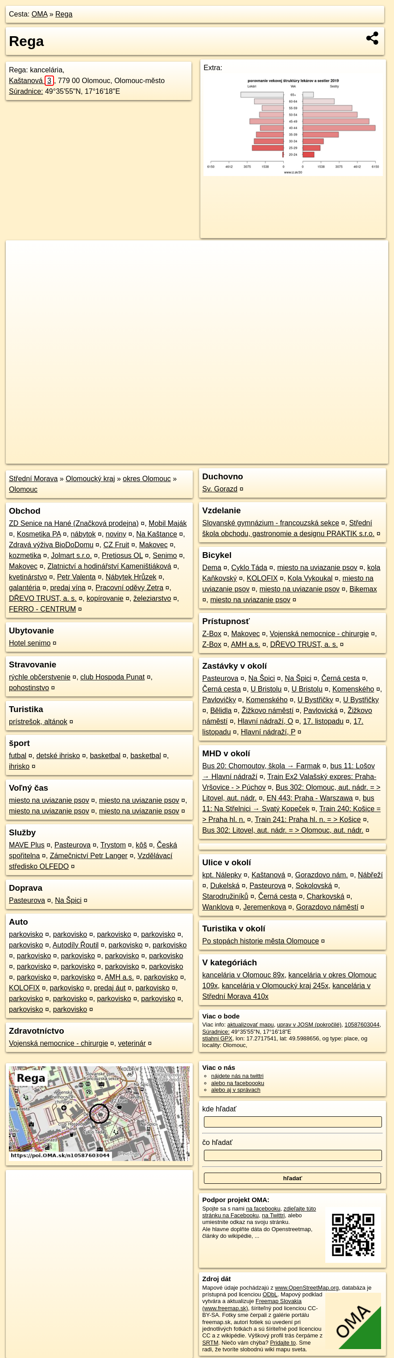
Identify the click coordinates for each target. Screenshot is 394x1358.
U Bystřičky (315, 700)
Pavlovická (320, 710)
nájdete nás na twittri (237, 1076)
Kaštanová (31, 80)
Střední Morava (33, 478)
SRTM (210, 1342)
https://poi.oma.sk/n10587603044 (346, 457)
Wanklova (217, 907)
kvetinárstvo (28, 577)
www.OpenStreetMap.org (307, 1287)
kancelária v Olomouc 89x (243, 975)
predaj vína (68, 587)
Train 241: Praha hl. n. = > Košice (308, 819)
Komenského (353, 689)
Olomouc (23, 489)
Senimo (165, 555)
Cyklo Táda (249, 567)
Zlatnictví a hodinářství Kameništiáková (109, 566)
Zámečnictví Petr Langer (89, 855)
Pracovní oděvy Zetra (129, 587)
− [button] (21, 269)
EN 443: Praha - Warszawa (309, 798)
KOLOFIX (24, 988)
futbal (17, 755)
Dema (211, 567)
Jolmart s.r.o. (71, 555)
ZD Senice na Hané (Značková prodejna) (74, 523)
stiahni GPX (217, 1038)
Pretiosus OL (122, 555)
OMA (40, 14)
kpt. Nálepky (221, 875)
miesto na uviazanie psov (49, 800)
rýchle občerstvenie (40, 677)
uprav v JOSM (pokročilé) (309, 1024)
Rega (63, 14)
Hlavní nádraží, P (268, 732)
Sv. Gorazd (219, 489)
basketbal (105, 755)
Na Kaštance (156, 534)
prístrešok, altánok (38, 721)
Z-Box (211, 633)
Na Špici (68, 900)
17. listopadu (323, 721)
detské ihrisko (58, 755)
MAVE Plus (27, 845)
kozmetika (25, 555)
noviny (116, 534)
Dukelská (225, 885)
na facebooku (263, 1208)
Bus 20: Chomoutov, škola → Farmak (261, 766)
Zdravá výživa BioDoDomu (51, 545)
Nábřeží (370, 875)
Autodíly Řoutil (76, 945)
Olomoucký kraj (90, 478)
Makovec (153, 545)
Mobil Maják (168, 523)
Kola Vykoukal (310, 578)
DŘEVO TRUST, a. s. (43, 598)
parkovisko (26, 934)
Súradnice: (26, 91)
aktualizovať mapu (250, 1024)
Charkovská (325, 896)
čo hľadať (217, 1142)
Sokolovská (313, 885)
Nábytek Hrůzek (131, 577)
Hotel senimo (29, 643)
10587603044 (361, 1024)
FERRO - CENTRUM (42, 609)
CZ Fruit (116, 545)
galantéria (24, 587)
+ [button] (21, 255)
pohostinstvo (29, 688)
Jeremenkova (264, 907)
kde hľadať (219, 1109)
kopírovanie (105, 598)
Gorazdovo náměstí (327, 907)
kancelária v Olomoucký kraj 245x (275, 985)
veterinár (132, 1043)
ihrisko (19, 766)
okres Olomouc (147, 478)
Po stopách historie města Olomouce (260, 941)
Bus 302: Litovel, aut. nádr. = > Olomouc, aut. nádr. (282, 830)
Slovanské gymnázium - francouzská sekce (270, 523)
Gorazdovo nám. (321, 875)
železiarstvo (152, 598)
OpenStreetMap (231, 457)
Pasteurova (72, 845)
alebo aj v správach (235, 1089)
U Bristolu (266, 689)
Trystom (113, 845)
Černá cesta (340, 678)
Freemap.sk (277, 457)
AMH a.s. (119, 977)
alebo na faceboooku (237, 1083)
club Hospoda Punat (112, 677)
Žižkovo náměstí (267, 710)
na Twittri (273, 1215)
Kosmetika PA (39, 534)
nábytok (83, 534)
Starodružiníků (225, 896)
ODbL (270, 1294)
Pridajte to (283, 1342)
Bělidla (221, 710)
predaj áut (109, 988)
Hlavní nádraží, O (266, 721)
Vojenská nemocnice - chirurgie (58, 1043)
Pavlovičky (219, 700)
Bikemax (363, 589)
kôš (141, 845)
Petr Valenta (76, 577)
